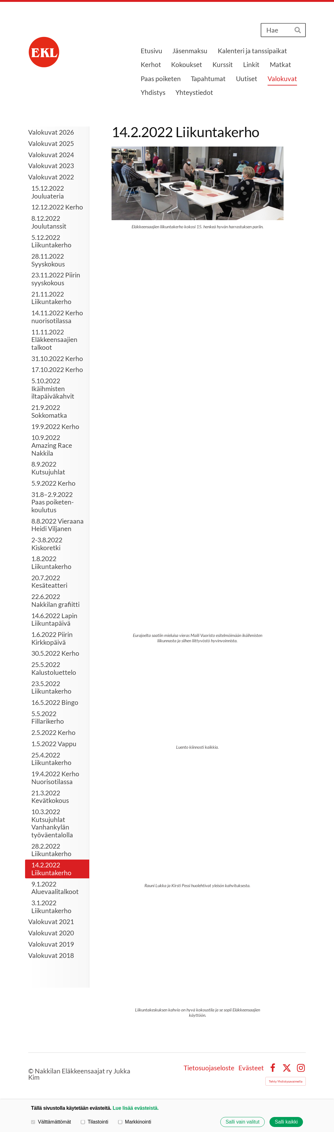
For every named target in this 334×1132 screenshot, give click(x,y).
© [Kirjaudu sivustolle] (31, 1071)
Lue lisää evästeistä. (136, 1108)
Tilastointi (94, 1121)
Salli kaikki (286, 1121)
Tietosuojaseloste (209, 1068)
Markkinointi (134, 1121)
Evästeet (251, 1068)
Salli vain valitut (242, 1121)
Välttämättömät (51, 1121)
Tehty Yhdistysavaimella (285, 1081)
